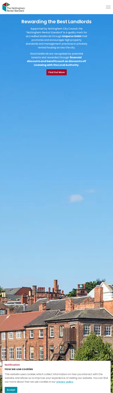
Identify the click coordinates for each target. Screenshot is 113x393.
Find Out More (57, 72)
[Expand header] (108, 7)
